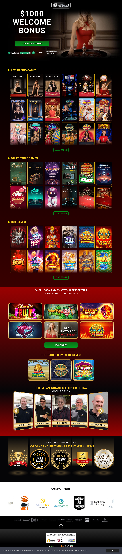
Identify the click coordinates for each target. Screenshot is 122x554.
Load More (61, 150)
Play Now (61, 345)
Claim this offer (32, 43)
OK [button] (113, 550)
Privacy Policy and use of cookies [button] (76, 550)
